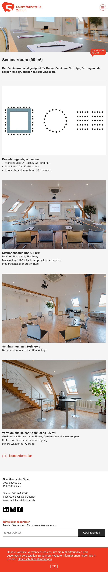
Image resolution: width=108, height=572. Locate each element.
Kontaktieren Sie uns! (98, 52)
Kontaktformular (17, 456)
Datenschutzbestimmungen (35, 559)
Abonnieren (91, 532)
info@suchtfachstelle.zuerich (19, 496)
